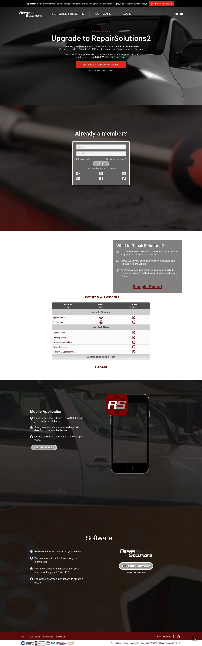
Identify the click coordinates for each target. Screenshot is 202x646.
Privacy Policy (127, 643)
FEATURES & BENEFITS (68, 13)
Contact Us (60, 637)
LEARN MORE (43, 447)
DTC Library (48, 637)
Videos (24, 637)
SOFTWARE (103, 13)
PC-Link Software (136, 566)
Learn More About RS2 (161, 3)
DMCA (136, 643)
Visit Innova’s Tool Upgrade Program (101, 64)
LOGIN (126, 13)
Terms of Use (116, 643)
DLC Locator (35, 637)
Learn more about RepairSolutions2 (101, 70)
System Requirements (136, 572)
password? (121, 159)
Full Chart (101, 367)
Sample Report (147, 286)
